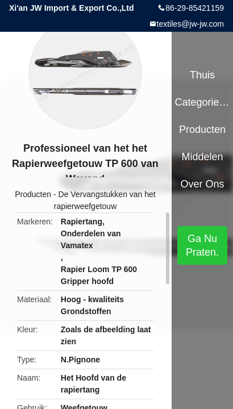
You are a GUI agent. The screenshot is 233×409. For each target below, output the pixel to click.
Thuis (202, 75)
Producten (33, 194)
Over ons (202, 184)
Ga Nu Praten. (202, 245)
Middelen (202, 156)
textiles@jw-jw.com (190, 23)
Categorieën (202, 102)
